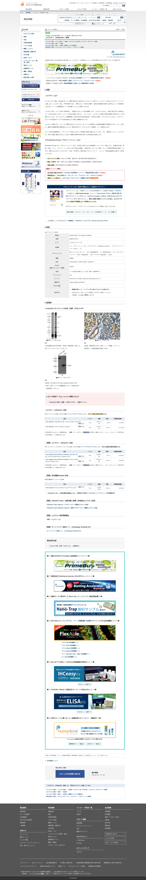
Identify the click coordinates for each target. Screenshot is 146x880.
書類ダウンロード (82, 831)
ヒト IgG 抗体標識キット (69, 657)
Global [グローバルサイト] (116, 3)
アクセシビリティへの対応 (77, 866)
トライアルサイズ (73, 414)
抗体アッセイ (28, 57)
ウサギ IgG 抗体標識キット (70, 642)
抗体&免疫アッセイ (73, 212)
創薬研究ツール (28, 68)
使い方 (120, 20)
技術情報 (79, 823)
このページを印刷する (51, 29)
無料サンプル (24, 837)
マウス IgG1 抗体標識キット (70, 645)
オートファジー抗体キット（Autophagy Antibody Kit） (64, 531)
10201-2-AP (72, 239)
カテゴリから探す (50, 41)
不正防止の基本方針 (66, 862)
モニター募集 (24, 840)
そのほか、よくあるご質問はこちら (82, 295)
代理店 (79, 814)
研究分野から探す (50, 47)
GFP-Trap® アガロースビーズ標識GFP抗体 (76, 178)
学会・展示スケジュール (27, 845)
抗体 (56, 43)
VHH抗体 (98, 212)
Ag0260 (95, 271)
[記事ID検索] (115, 17)
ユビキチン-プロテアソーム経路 (89, 41)
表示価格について (52, 760)
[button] (38, 183)
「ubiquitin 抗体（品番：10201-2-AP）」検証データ (67, 402)
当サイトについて (37, 862)
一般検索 (103, 20)
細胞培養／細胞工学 (30, 51)
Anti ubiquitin (50, 426)
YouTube (79, 843)
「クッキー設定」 (39, 873)
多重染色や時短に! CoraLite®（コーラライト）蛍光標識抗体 (96, 493)
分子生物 (26, 54)
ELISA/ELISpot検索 (94, 20)
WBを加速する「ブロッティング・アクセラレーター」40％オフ (77, 175)
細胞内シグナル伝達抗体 (70, 45)
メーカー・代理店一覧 (99, 9)
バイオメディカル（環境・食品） (30, 61)
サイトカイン (87, 212)
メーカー (79, 811)
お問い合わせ (117, 9)
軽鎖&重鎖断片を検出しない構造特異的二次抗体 (79, 83)
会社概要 (107, 814)
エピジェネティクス (60, 47)
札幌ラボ (26, 74)
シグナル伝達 (58, 41)
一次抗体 (61, 43)
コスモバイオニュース (34, 96)
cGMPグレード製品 (93, 744)
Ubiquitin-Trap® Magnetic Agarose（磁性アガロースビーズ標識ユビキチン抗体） (73, 508)
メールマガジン (25, 96)
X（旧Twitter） (81, 840)
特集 (25, 36)
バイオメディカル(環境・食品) (57, 834)
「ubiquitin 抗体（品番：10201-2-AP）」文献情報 (63, 546)
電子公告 (107, 822)
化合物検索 (84, 20)
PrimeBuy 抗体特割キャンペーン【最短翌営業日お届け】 (87, 78)
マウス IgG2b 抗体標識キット (71, 651)
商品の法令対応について (47, 866)
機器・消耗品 (28, 71)
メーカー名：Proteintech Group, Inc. (115, 56)
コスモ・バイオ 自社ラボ (56, 845)
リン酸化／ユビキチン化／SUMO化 (72, 41)
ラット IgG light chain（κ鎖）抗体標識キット (76, 654)
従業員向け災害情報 (94, 866)
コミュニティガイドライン (28, 866)
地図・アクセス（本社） (112, 817)
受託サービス (28, 65)
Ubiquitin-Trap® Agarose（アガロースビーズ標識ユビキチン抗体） (68, 504)
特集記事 (51, 811)
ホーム (21, 12)
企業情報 (101, 3)
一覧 (39, 171)
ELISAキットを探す (83, 712)
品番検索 (110, 20)
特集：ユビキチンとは (54, 519)
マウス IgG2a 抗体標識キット (71, 648)
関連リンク (61, 866)
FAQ (78, 828)
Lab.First (123, 3)
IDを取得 (73, 3)
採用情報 (109, 3)
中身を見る (30, 191)
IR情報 (95, 3)
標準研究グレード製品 (76, 744)
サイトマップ (24, 862)
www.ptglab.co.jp (111, 151)
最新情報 (46, 9)
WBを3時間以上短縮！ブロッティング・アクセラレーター (77, 80)
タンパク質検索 (75, 20)
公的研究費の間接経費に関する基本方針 (88, 862)
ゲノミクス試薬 (109, 212)
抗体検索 (66, 20)
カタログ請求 (81, 9)
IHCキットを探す (84, 684)
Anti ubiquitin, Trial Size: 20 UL (55, 421)
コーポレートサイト (84, 3)
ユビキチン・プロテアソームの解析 (75, 47)
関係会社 (107, 825)
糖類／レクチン (28, 48)
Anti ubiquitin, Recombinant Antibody (57, 459)
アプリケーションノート (84, 826)
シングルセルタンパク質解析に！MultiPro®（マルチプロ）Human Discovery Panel (81, 220)
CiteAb (117, 190)
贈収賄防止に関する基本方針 (113, 862)
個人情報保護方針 (51, 862)
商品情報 (29, 9)
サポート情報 (64, 9)
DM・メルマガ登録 (112, 842)
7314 (70, 266)
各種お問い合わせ (111, 834)
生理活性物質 (28, 42)
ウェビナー (30, 842)
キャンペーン (24, 834)
